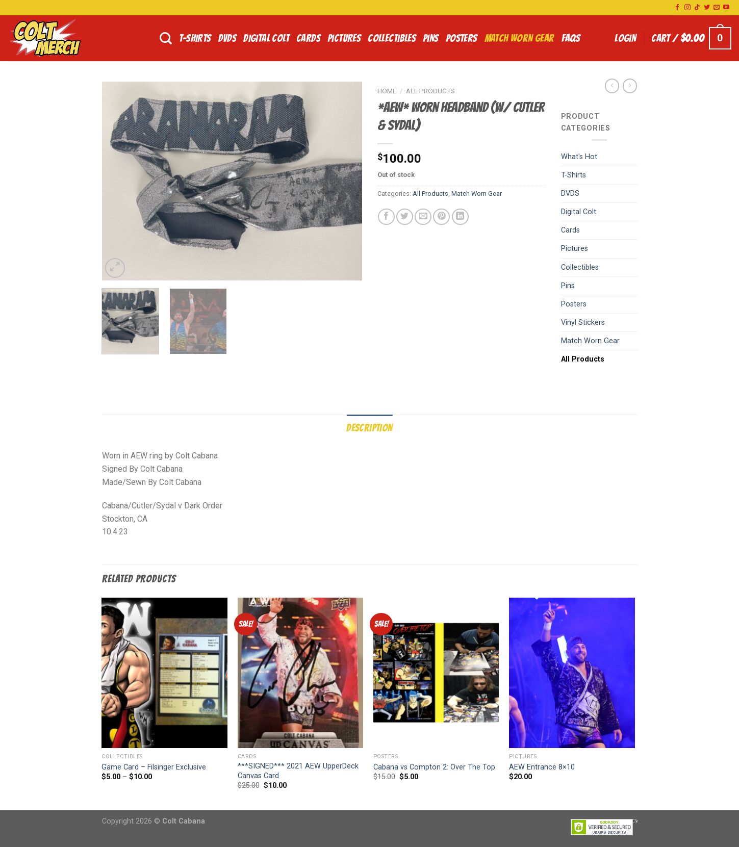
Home (386, 91)
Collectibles (392, 38)
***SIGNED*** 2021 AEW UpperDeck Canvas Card (298, 771)
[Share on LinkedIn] (460, 217)
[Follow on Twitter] (707, 7)
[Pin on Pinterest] (441, 217)
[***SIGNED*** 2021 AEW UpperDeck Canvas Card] (301, 673)
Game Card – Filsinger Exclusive (153, 767)
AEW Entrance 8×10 (542, 767)
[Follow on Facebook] (677, 7)
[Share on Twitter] (404, 217)
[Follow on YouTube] (726, 7)
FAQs (571, 38)
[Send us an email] (716, 7)
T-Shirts (195, 38)
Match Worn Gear (519, 38)
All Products (430, 91)
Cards (308, 38)
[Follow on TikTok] (697, 7)
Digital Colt (266, 38)
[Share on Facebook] (386, 217)
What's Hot (579, 156)
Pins (431, 38)
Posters (461, 38)
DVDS (227, 38)
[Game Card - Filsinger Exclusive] (164, 673)
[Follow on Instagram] (687, 7)
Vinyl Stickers (583, 322)
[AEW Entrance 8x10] (572, 673)
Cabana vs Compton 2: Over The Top (434, 767)
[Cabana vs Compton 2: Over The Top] (436, 673)
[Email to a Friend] (423, 217)
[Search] (166, 38)
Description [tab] (369, 427)
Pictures (344, 38)
